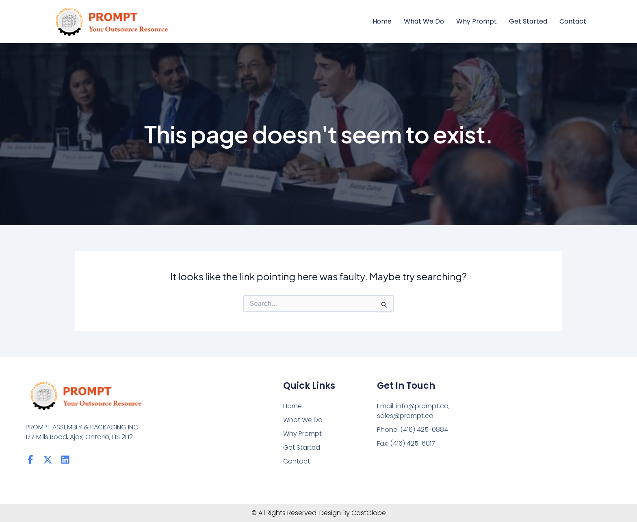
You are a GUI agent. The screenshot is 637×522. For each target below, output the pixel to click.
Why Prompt (476, 21)
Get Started (528, 21)
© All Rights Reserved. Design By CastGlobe (318, 513)
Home (382, 21)
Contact (572, 21)
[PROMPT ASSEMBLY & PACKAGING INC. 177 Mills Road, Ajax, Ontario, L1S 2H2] (541, 430)
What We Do (424, 21)
